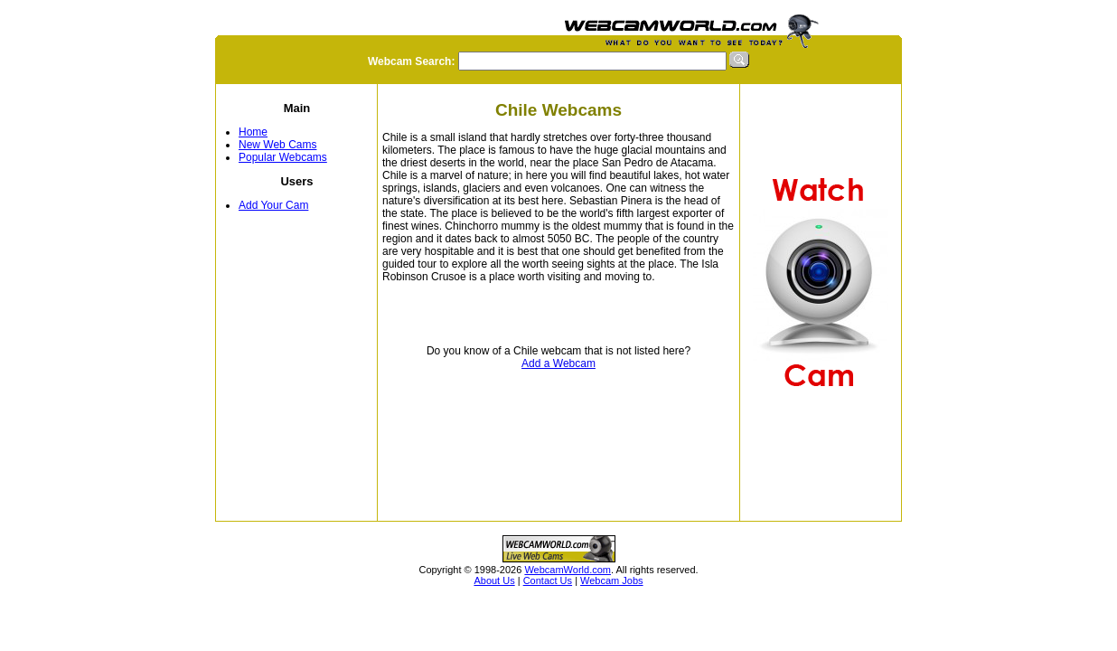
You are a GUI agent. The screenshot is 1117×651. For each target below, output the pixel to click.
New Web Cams (277, 144)
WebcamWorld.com (567, 569)
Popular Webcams (283, 157)
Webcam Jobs (611, 580)
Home (253, 132)
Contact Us (547, 580)
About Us (494, 580)
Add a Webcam (558, 363)
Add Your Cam (273, 205)
